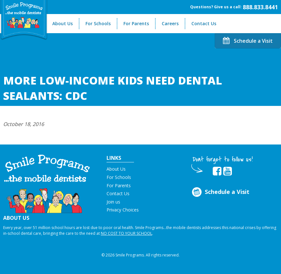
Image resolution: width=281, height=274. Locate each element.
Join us (113, 202)
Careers (170, 23)
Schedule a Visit (248, 40)
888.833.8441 (260, 7)
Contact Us (203, 23)
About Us (62, 23)
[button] (47, 183)
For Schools (98, 23)
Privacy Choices (123, 210)
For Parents (136, 23)
